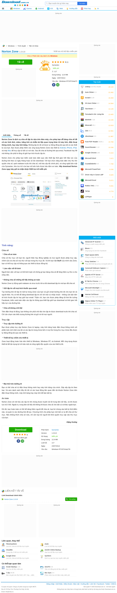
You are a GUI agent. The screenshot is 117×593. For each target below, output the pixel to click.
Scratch (89, 98)
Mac (9, 151)
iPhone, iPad (72, 148)
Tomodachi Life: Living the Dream (94, 115)
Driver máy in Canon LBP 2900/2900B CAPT (94, 175)
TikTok (87, 191)
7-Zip (10, 573)
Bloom (88, 248)
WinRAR (90, 120)
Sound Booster (92, 147)
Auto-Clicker (91, 92)
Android (63, 148)
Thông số (17, 135)
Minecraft (90, 125)
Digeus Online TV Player (95, 301)
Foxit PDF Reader (94, 142)
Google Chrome (92, 153)
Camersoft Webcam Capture (96, 268)
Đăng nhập (50, 584)
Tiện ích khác (33, 46)
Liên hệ (92, 584)
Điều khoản (68, 584)
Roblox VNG (92, 186)
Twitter (107, 584)
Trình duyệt (22, 46)
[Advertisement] (58, 30)
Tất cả (4, 8)
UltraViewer (90, 136)
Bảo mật (76, 584)
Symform (48, 556)
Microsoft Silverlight (93, 288)
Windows (11, 46)
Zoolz (47, 544)
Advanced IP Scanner (94, 242)
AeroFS (49, 567)
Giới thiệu (7, 135)
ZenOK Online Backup (53, 550)
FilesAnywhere (11, 544)
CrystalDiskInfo (92, 164)
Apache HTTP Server (94, 275)
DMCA (113, 584)
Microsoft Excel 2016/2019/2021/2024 (93, 181)
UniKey (93, 87)
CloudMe (9, 550)
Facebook (100, 584)
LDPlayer (88, 197)
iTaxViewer (90, 109)
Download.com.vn (3, 46)
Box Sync (49, 573)
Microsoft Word (93, 159)
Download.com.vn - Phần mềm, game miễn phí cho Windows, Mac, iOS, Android (15, 3)
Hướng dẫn (85, 584)
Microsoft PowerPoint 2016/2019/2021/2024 (93, 170)
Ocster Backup (13, 567)
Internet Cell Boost (91, 294)
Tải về (26, 135)
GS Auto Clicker (92, 103)
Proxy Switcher (92, 261)
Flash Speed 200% (92, 255)
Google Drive (11, 556)
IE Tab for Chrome (93, 281)
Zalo (88, 131)
